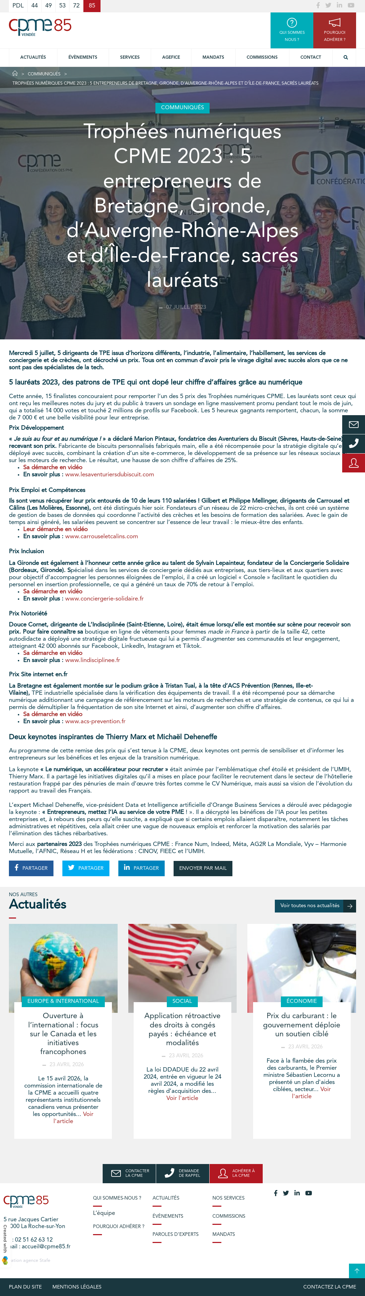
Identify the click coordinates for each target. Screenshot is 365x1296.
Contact (310, 57)
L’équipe (104, 1213)
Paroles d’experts (176, 1234)
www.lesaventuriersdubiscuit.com (109, 475)
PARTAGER (31, 867)
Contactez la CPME (329, 1287)
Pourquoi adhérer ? (118, 1226)
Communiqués (44, 74)
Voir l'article (182, 1098)
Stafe (45, 1260)
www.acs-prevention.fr (95, 722)
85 (92, 6)
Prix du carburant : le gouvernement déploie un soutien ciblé (301, 1025)
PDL (18, 6)
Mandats (213, 57)
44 (34, 6)
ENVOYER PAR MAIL (203, 868)
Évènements (82, 57)
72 (76, 6)
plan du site (25, 1287)
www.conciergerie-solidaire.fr (104, 599)
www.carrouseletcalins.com (101, 537)
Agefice (171, 57)
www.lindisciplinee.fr (92, 660)
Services (130, 57)
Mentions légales (77, 1287)
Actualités (33, 57)
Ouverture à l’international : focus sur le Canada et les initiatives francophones (63, 1034)
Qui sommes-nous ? (117, 1198)
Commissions (262, 57)
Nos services (228, 1198)
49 (48, 6)
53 (62, 6)
